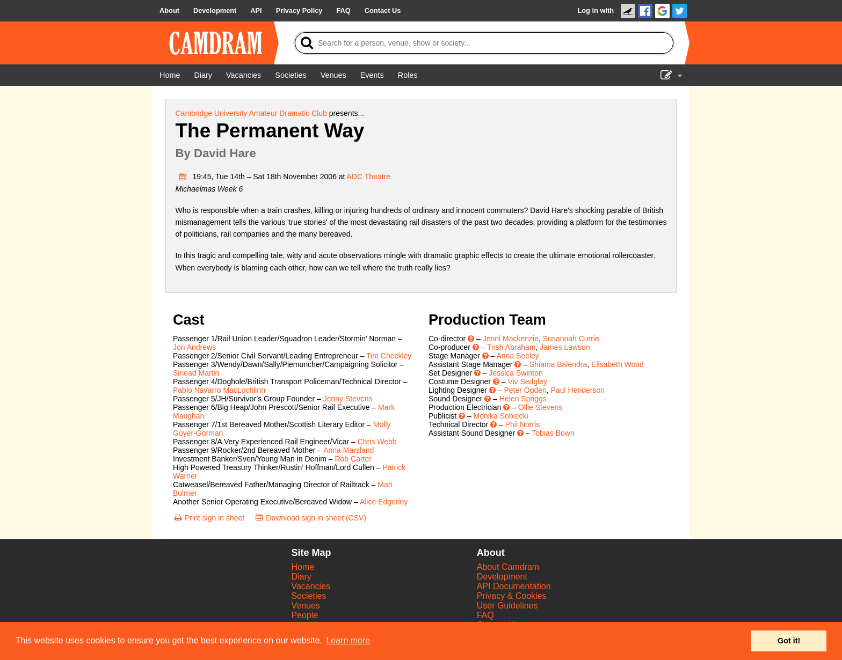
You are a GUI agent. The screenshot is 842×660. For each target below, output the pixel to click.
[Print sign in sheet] (208, 518)
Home (302, 566)
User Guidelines (507, 605)
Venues (305, 605)
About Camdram (508, 566)
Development (502, 576)
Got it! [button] (789, 640)
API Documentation (514, 586)
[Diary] (203, 75)
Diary (301, 576)
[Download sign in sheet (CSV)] (310, 518)
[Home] (170, 75)
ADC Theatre (368, 176)
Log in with (595, 10)
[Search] (484, 43)
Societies (308, 595)
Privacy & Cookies (512, 595)
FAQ (485, 615)
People (304, 615)
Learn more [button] (348, 640)
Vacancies (310, 586)
